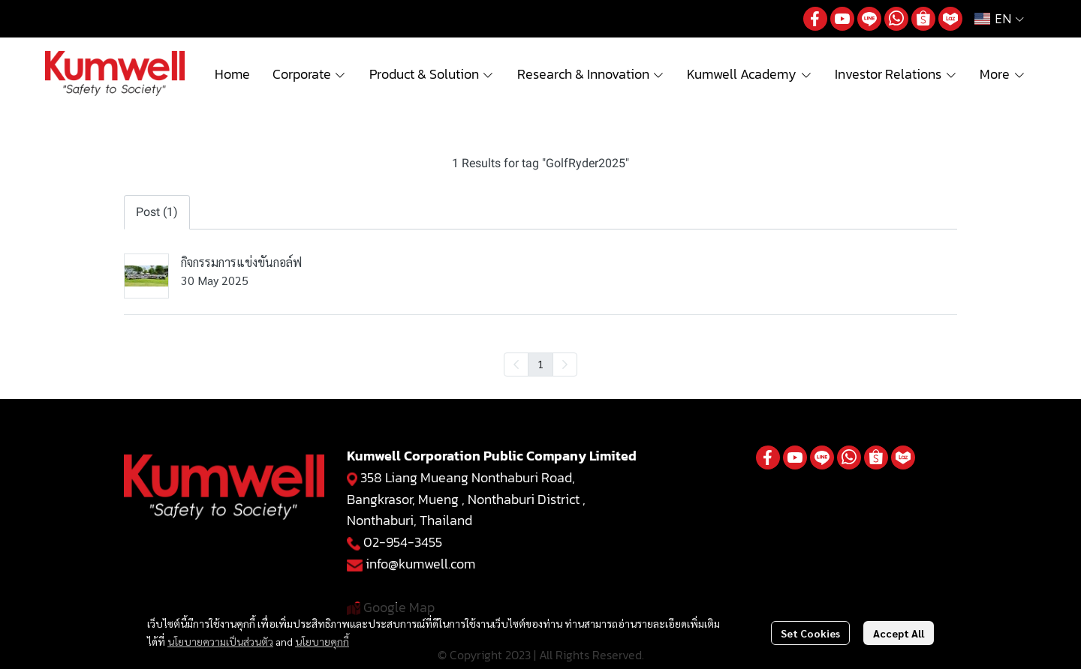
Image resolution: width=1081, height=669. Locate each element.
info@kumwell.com (420, 564)
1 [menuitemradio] (540, 363)
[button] (999, 18)
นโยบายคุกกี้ (322, 641)
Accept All (898, 633)
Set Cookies (810, 633)
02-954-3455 (402, 542)
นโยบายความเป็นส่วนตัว (220, 641)
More (1002, 74)
